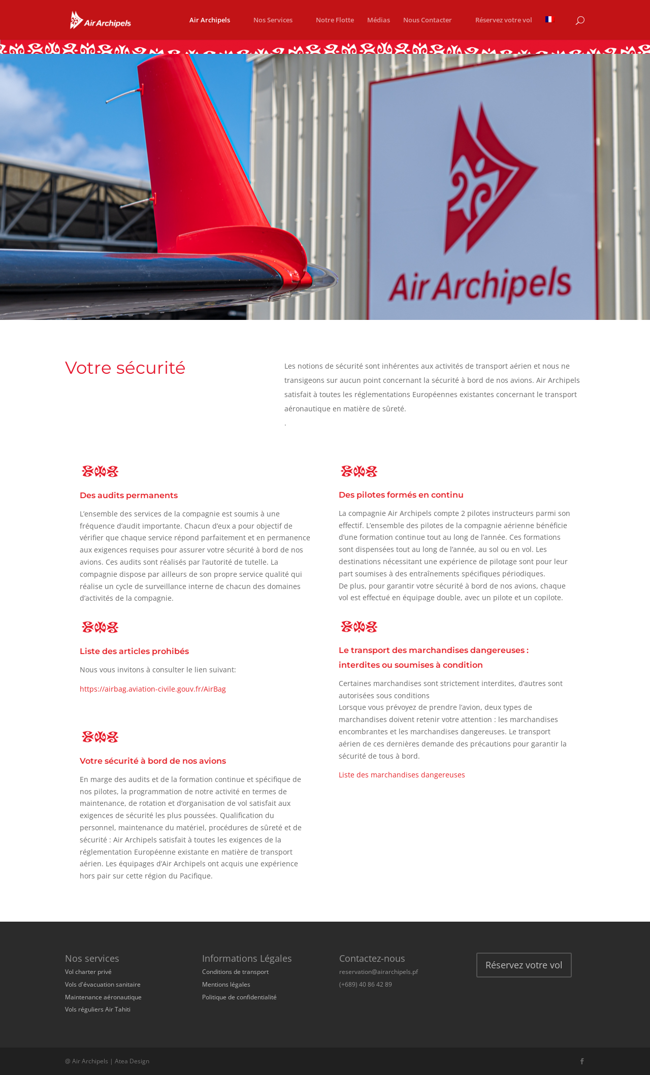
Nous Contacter (427, 20)
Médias (378, 20)
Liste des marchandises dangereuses (403, 774)
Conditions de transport (235, 971)
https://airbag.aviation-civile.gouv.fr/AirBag (153, 689)
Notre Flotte (335, 20)
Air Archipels (209, 20)
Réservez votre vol (503, 20)
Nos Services (272, 20)
